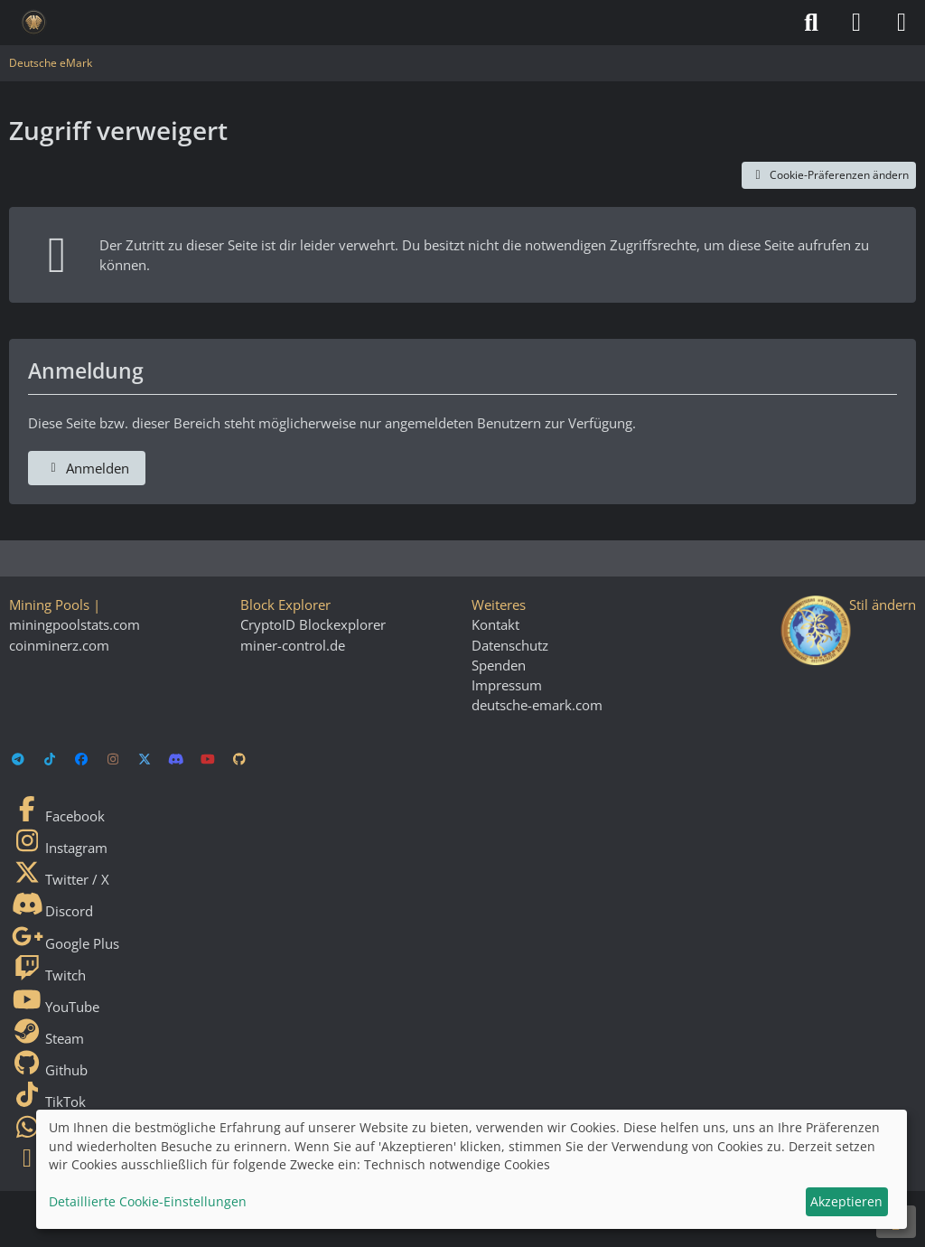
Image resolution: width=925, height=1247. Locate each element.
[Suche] (811, 23)
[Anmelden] (856, 22)
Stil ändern (882, 604)
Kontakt (495, 624)
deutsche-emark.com (537, 705)
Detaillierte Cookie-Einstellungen (148, 1201)
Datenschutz (510, 645)
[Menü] (901, 23)
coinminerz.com (59, 645)
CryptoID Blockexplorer (313, 624)
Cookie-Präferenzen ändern (829, 175)
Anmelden (86, 468)
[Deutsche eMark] (33, 23)
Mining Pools (49, 604)
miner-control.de (292, 645)
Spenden (499, 665)
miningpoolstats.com (74, 624)
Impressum (507, 685)
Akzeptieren (846, 1201)
